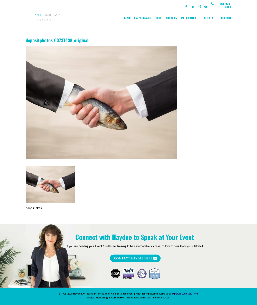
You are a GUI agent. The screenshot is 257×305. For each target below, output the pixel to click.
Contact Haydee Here (133, 258)
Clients (208, 18)
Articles (171, 18)
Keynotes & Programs (137, 18)
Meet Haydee (188, 18)
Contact (226, 18)
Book (158, 18)
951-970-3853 (225, 5)
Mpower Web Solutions (185, 293)
